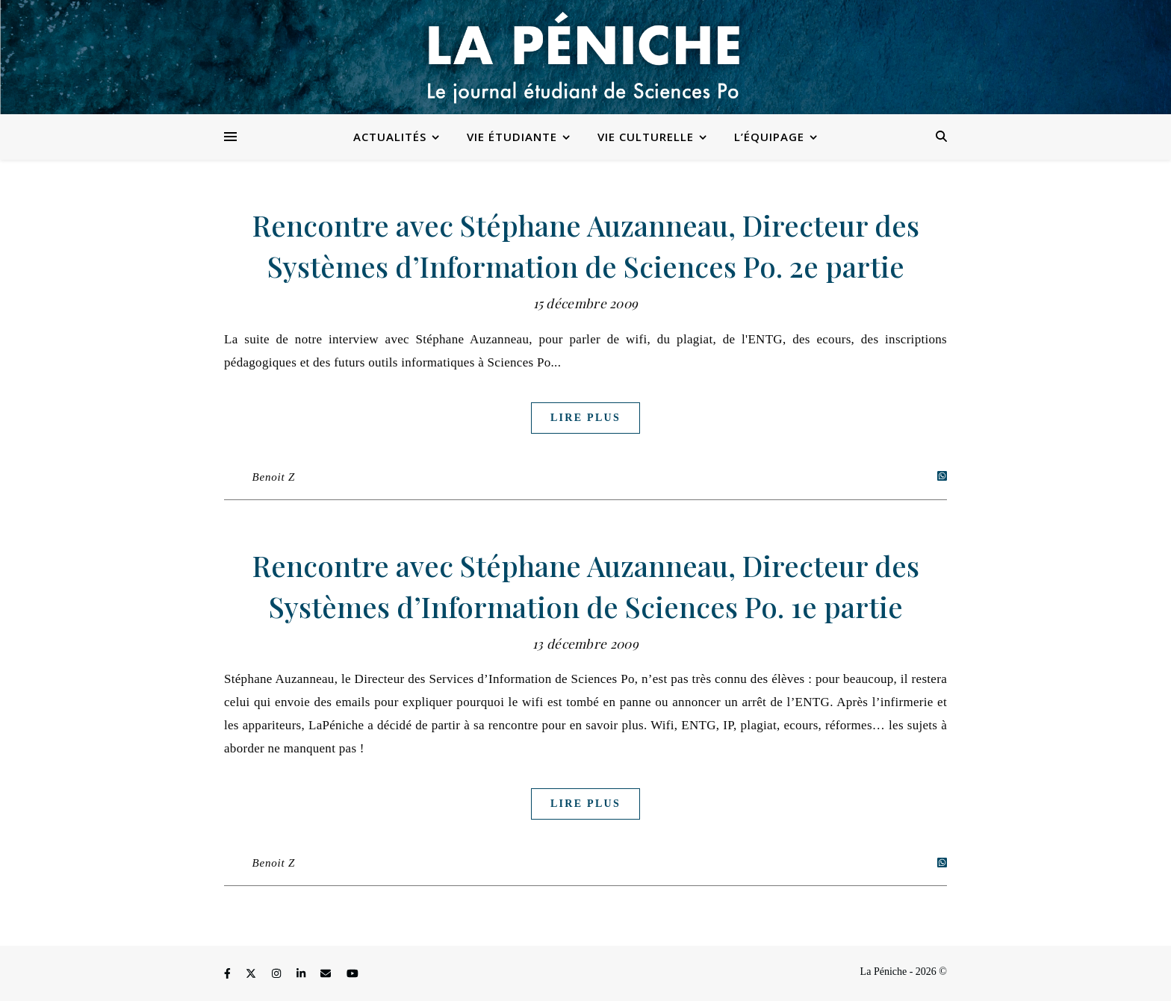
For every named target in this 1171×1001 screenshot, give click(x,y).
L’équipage (769, 136)
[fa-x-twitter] (252, 973)
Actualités (389, 136)
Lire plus (585, 417)
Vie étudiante (512, 136)
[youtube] (352, 973)
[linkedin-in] (302, 973)
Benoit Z (274, 477)
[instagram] (278, 973)
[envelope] (327, 973)
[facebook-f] (228, 973)
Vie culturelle (645, 136)
